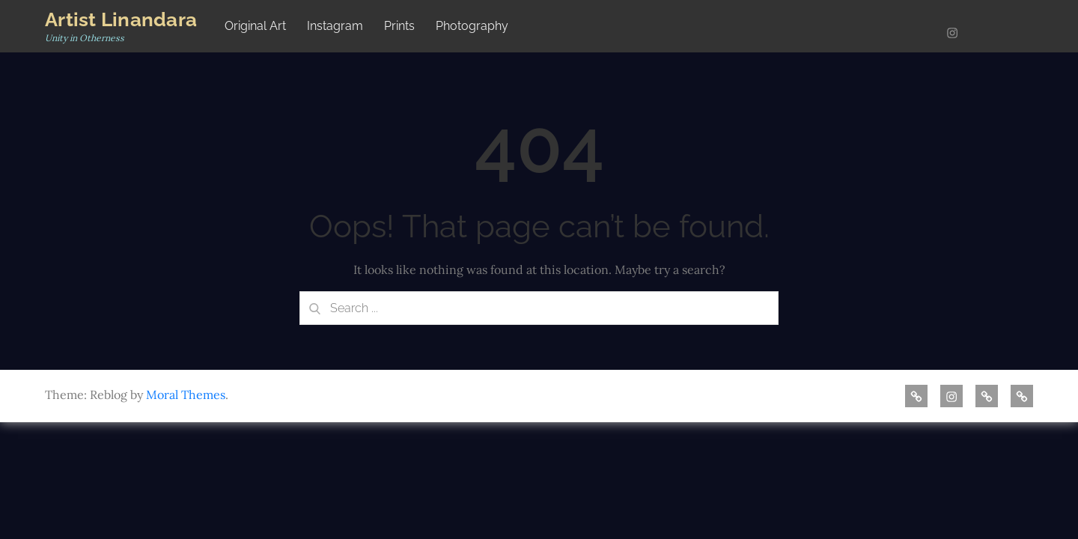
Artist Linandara (121, 19)
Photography (472, 26)
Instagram (335, 26)
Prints (399, 26)
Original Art (255, 26)
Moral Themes (185, 394)
